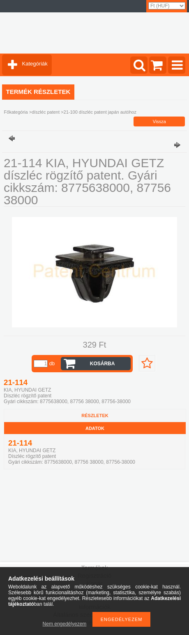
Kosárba (102, 364)
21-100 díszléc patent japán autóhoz (100, 112)
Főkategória (16, 112)
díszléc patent (46, 112)
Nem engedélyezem (65, 624)
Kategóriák (35, 64)
